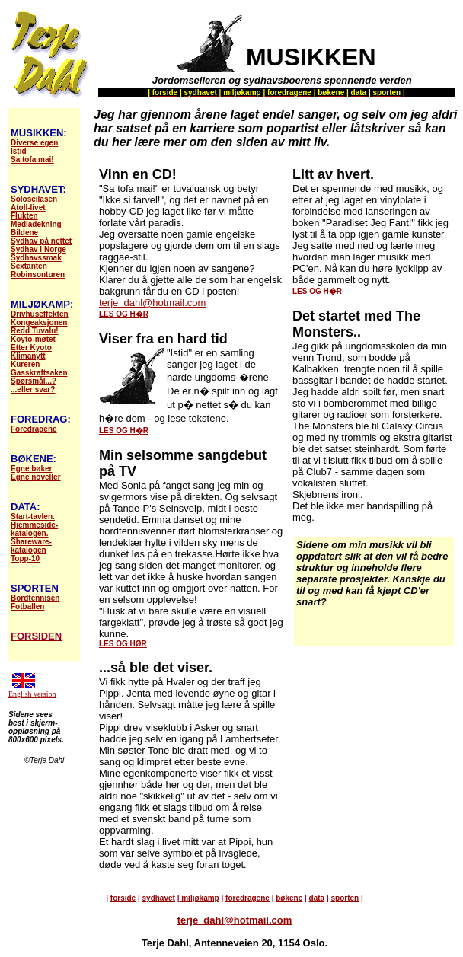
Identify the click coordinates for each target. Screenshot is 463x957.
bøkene (289, 898)
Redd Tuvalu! (35, 331)
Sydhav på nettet (41, 241)
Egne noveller (36, 477)
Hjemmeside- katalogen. (34, 529)
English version (32, 694)
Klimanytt (28, 356)
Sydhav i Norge (38, 249)
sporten (345, 898)
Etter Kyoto (31, 347)
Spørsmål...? (33, 381)
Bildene (24, 232)
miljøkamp (199, 898)
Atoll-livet (28, 207)
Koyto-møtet (33, 339)
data (317, 898)
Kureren (25, 364)
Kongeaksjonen (39, 322)
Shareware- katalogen (31, 546)
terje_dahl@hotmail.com (152, 302)
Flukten (24, 216)
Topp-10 (25, 558)
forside (123, 898)
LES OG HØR (123, 644)
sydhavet (158, 898)
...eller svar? (33, 389)
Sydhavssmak (36, 258)
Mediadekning (36, 224)
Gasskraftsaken (39, 372)
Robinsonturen (38, 274)
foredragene (247, 898)
